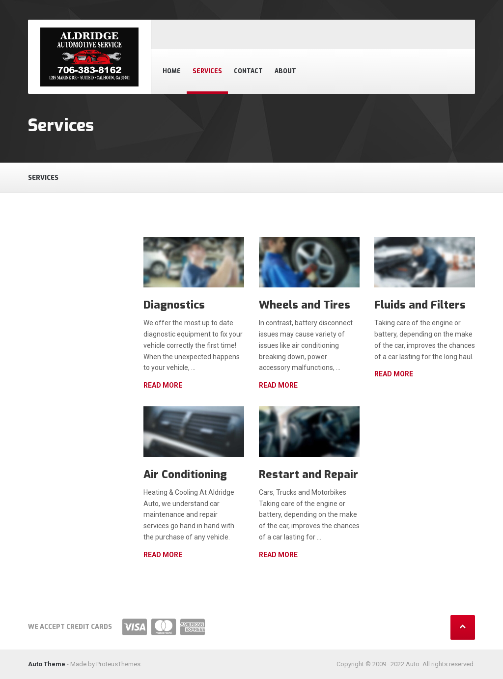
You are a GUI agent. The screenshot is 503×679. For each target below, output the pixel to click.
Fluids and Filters (420, 305)
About (285, 71)
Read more (162, 385)
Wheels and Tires (304, 305)
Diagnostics (174, 305)
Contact (248, 71)
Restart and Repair (308, 474)
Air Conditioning (185, 474)
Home (172, 71)
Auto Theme (46, 664)
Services (207, 71)
